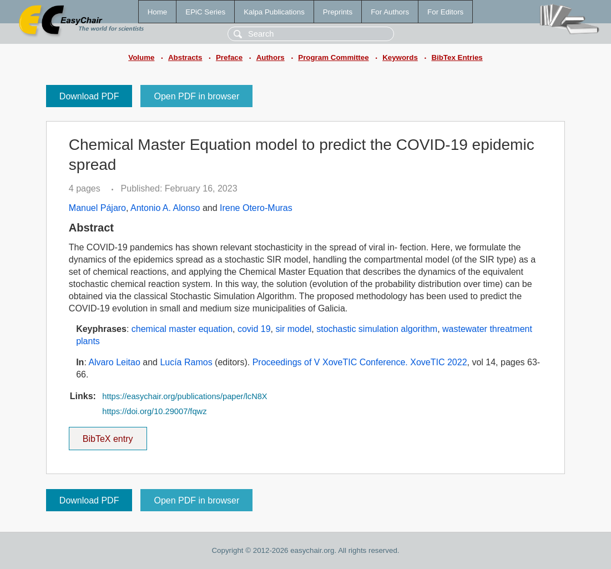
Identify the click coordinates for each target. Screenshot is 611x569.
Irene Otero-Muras (256, 208)
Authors (270, 57)
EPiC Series (205, 12)
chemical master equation (182, 329)
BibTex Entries (456, 57)
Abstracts (185, 57)
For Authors (390, 12)
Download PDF (89, 96)
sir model (293, 329)
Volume (141, 57)
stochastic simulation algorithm (376, 329)
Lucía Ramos (186, 362)
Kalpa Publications (274, 12)
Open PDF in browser (196, 96)
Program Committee (333, 57)
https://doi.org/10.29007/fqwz (154, 411)
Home (158, 12)
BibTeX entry (108, 435)
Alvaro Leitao (114, 362)
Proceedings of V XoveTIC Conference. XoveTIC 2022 (360, 362)
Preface (229, 57)
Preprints (337, 12)
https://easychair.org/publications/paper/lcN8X (184, 396)
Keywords (400, 57)
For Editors (445, 12)
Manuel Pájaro (97, 208)
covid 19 (254, 329)
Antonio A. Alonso (165, 208)
